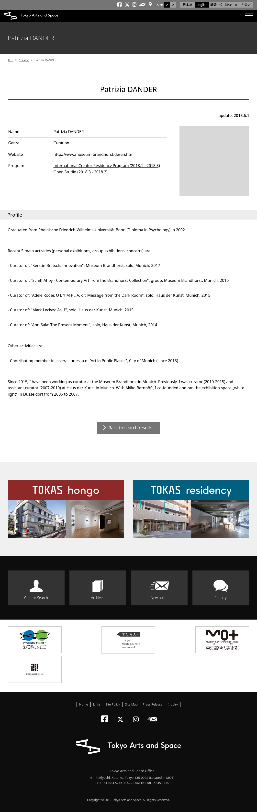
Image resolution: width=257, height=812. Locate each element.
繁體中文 (216, 4)
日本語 (187, 4)
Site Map (131, 704)
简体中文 (231, 4)
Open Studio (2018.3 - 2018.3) (81, 172)
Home (83, 704)
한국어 (246, 4)
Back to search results (130, 428)
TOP (10, 60)
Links (97, 704)
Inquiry (220, 597)
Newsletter (159, 597)
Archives (97, 597)
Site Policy (113, 704)
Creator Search (36, 597)
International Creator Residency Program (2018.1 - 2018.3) (107, 165)
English (202, 4)
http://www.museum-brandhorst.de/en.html (94, 154)
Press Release (153, 704)
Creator (24, 60)
